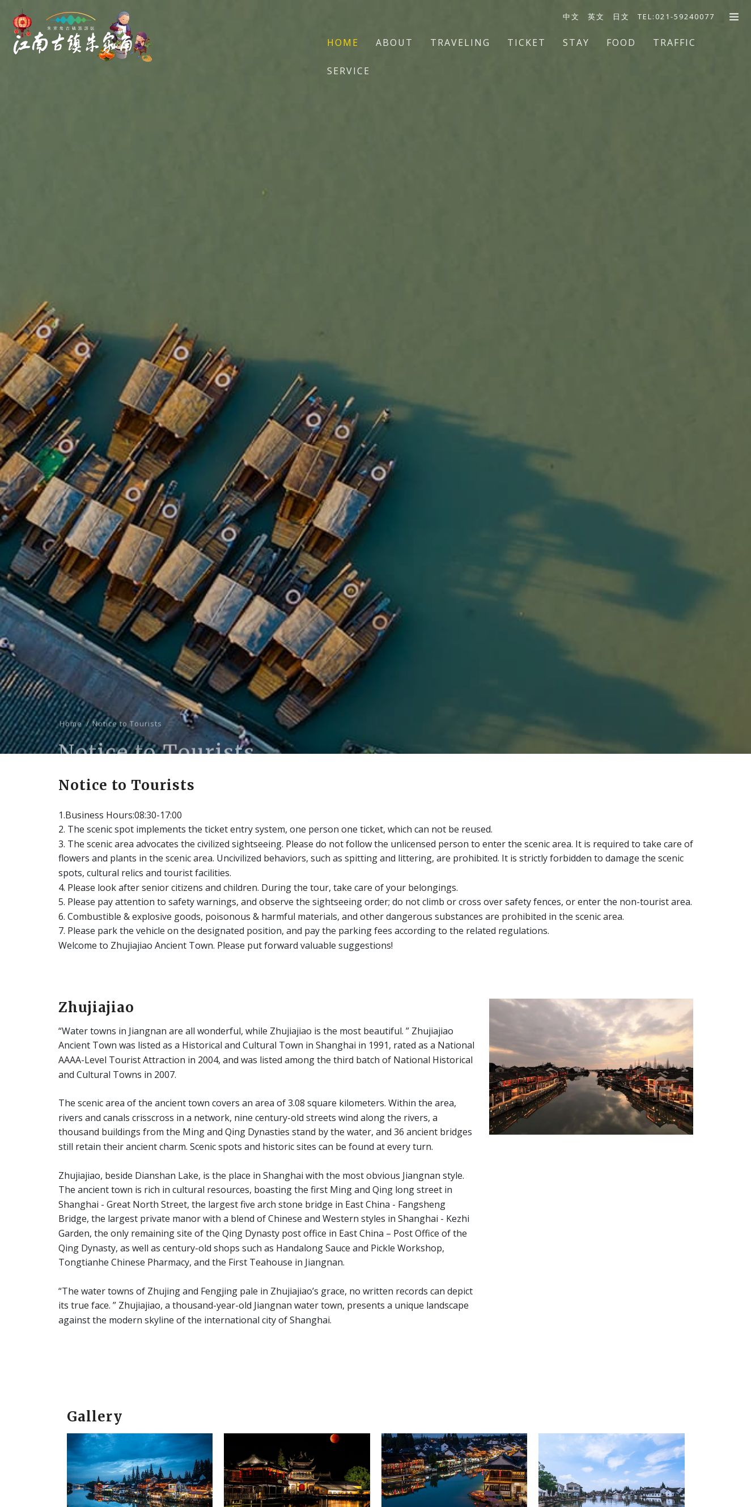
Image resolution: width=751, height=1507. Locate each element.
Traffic (674, 42)
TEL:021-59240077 (676, 16)
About (394, 42)
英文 (596, 16)
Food (621, 42)
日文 (621, 16)
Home (343, 42)
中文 (571, 16)
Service (348, 71)
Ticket (526, 42)
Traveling (460, 42)
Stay (576, 42)
